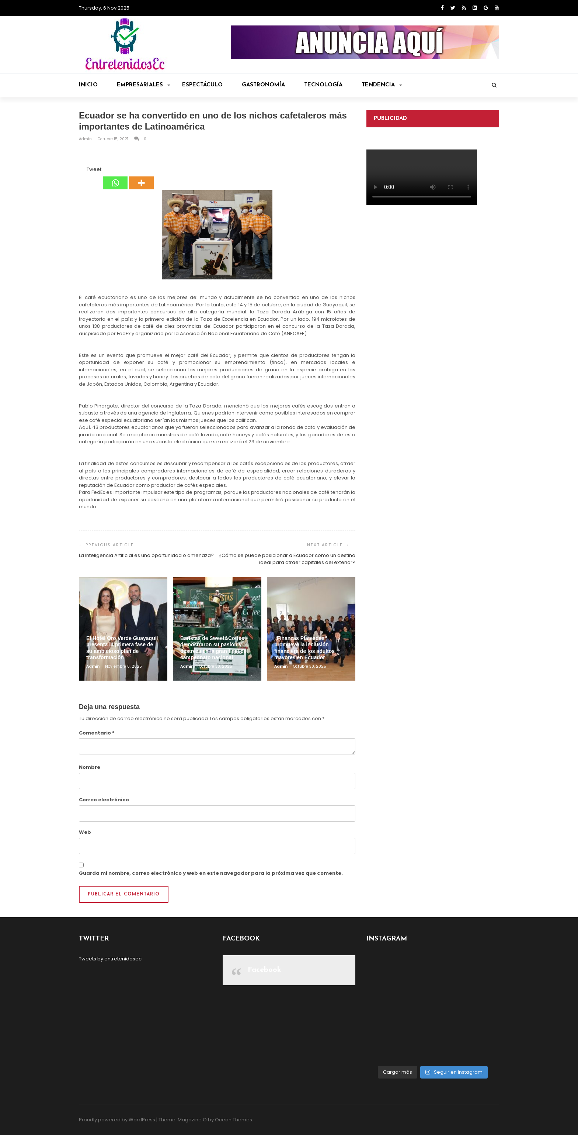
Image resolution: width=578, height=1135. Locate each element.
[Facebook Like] (82, 170)
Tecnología (323, 85)
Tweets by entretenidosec (110, 958)
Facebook (264, 970)
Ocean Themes (233, 1119)
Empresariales (143, 85)
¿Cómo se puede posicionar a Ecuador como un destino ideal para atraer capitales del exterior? (287, 559)
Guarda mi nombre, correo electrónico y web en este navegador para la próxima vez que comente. (211, 873)
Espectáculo (202, 85)
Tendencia (382, 85)
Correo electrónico (104, 799)
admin (86, 139)
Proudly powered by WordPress (117, 1119)
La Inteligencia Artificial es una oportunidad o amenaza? (146, 555)
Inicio (88, 85)
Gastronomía (263, 85)
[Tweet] (84, 170)
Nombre (89, 767)
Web (85, 832)
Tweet (94, 169)
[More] (141, 177)
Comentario (97, 732)
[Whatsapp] (115, 177)
